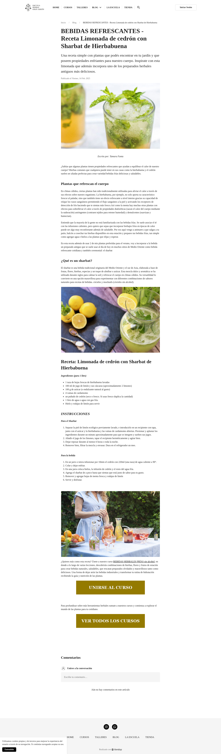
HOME (70, 737)
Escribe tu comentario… (75, 677)
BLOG (116, 737)
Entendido (9, 749)
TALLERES (101, 737)
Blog (74, 23)
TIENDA (149, 737)
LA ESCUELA (132, 737)
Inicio (63, 23)
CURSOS (84, 737)
